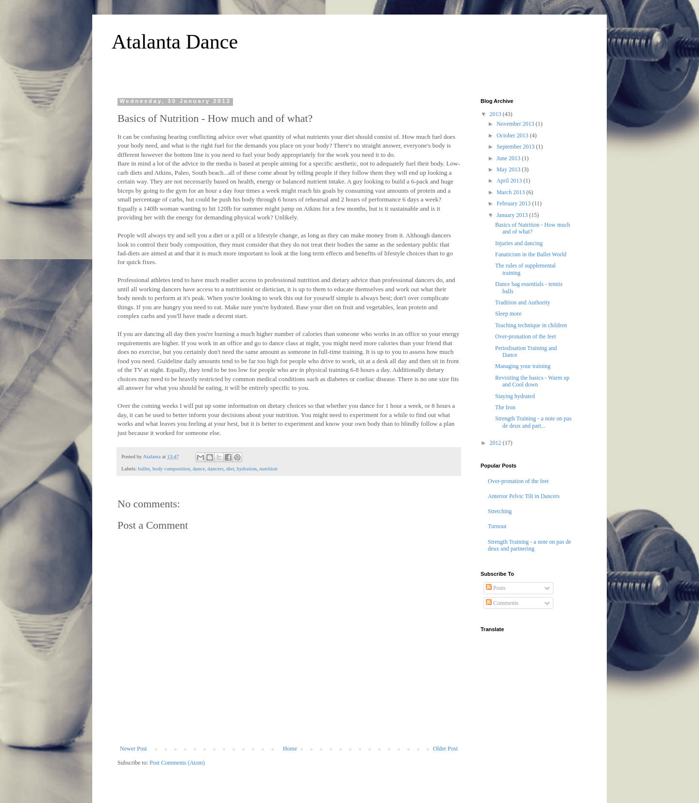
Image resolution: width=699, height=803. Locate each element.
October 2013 (513, 135)
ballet (144, 468)
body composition (171, 468)
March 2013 (511, 192)
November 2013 (516, 123)
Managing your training (522, 366)
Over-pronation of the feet (525, 336)
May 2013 (509, 169)
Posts (495, 588)
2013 (496, 114)
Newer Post (133, 748)
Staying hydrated (515, 396)
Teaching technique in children (531, 325)
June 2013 (509, 158)
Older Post (445, 748)
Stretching (500, 511)
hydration (247, 468)
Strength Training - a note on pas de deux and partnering (529, 545)
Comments (502, 603)
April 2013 (510, 180)
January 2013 (513, 215)
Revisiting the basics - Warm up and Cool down (532, 381)
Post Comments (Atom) (177, 762)
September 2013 (516, 146)
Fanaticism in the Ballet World (530, 254)
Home (290, 748)
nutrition (268, 468)
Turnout (497, 526)
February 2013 (514, 203)
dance (199, 468)
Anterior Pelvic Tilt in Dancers (524, 496)
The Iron (505, 407)
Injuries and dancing (519, 243)
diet (230, 468)
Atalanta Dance (175, 42)
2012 (496, 442)
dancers (216, 468)
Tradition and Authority (522, 302)
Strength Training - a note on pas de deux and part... (533, 422)
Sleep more (508, 313)
